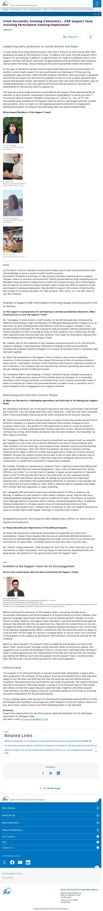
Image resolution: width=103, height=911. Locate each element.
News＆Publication (12, 830)
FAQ (4, 842)
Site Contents (8, 836)
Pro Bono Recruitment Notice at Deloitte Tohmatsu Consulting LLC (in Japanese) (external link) (50, 745)
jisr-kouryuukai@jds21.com (34, 719)
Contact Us (7, 847)
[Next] (99, 9)
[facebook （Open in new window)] (12, 862)
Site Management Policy (12, 873)
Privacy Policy (7, 877)
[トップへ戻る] (97, 868)
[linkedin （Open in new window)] (28, 862)
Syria (95, 14)
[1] (92, 94)
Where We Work (10, 822)
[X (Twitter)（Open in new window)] (4, 862)
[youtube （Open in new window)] (20, 862)
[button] (71, 37)
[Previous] (95, 9)
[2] (83, 97)
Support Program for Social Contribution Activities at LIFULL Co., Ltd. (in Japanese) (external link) (50, 751)
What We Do (8, 815)
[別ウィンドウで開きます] (43, 773)
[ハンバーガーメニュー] (97, 3)
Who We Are (8, 808)
